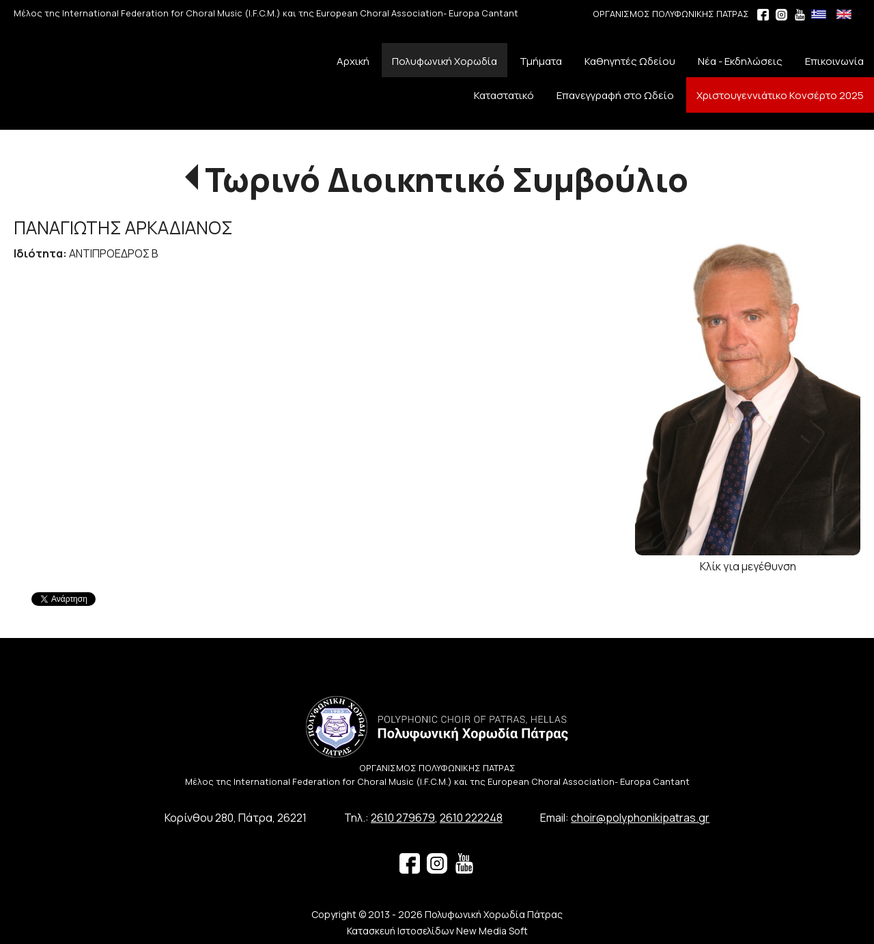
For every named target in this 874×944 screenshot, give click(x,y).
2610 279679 (403, 817)
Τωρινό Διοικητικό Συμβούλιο (446, 179)
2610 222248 (471, 817)
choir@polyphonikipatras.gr (640, 817)
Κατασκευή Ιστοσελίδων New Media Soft (437, 930)
